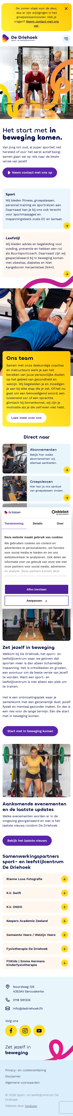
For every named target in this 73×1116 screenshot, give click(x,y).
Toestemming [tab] (14, 523)
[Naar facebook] (11, 1031)
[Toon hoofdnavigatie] (66, 39)
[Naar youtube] (39, 1031)
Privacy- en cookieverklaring (25, 1070)
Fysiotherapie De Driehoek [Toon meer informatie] (37, 948)
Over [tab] (60, 523)
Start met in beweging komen (30, 731)
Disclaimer (13, 1076)
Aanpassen (36, 600)
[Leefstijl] (36, 255)
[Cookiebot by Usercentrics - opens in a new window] (52, 512)
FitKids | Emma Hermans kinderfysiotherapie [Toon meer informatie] (37, 963)
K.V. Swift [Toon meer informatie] (37, 893)
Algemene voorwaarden (22, 1082)
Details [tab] (37, 523)
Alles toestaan (37, 589)
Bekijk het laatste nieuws (27, 840)
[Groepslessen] (36, 488)
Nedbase (31, 1106)
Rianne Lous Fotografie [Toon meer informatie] (37, 879)
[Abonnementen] (36, 458)
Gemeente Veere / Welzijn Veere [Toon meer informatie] (37, 934)
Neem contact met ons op (29, 172)
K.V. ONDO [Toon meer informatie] (37, 907)
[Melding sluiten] (66, 8)
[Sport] (36, 208)
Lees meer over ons (26, 418)
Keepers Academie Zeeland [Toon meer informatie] (37, 920)
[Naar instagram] (25, 1031)
